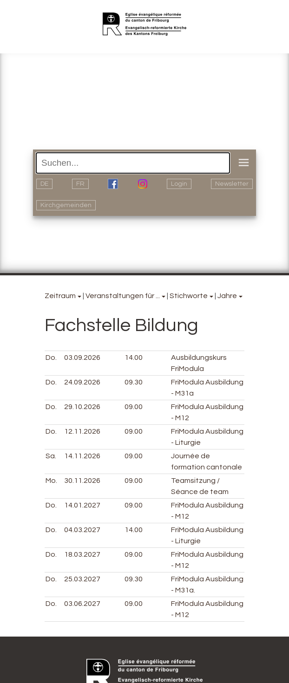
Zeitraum (60, 295)
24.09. (82, 382)
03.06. (82, 603)
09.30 (134, 382)
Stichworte (189, 295)
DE (44, 184)
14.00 (134, 357)
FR (80, 184)
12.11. (82, 431)
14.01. (82, 505)
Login (179, 184)
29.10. (82, 406)
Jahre (227, 295)
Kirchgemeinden (66, 205)
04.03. (82, 529)
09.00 (134, 406)
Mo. (51, 480)
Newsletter (232, 184)
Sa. (51, 456)
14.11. (82, 456)
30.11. (82, 480)
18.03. (82, 554)
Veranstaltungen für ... (122, 295)
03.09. (82, 357)
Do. (51, 357)
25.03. (82, 579)
